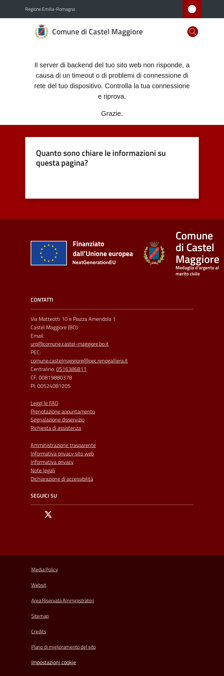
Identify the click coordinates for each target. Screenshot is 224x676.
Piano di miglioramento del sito (63, 647)
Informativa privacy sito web (62, 453)
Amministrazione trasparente (63, 445)
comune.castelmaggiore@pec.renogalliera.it (79, 361)
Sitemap (40, 616)
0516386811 (71, 369)
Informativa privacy (52, 462)
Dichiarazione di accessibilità (62, 479)
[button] (193, 32)
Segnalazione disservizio (57, 419)
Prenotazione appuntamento (63, 411)
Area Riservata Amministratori (62, 600)
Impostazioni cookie (53, 662)
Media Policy (44, 569)
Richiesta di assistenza (56, 428)
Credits (38, 631)
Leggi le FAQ (45, 403)
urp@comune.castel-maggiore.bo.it (70, 344)
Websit (38, 585)
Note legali (43, 470)
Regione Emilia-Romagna (50, 8)
